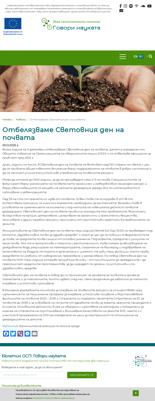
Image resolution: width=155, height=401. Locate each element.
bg (141, 56)
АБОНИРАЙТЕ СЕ (82, 375)
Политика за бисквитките (21, 385)
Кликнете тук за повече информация (53, 398)
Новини (21, 119)
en (135, 56)
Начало (7, 119)
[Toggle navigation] (123, 57)
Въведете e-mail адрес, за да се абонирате (32, 367)
